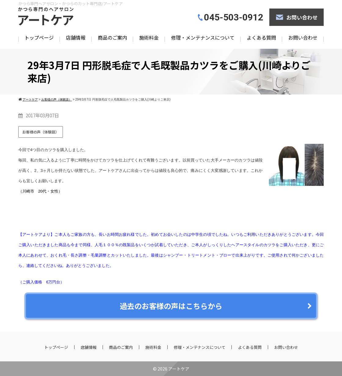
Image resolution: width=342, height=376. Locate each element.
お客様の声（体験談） (40, 131)
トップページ (39, 37)
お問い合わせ (302, 17)
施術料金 (149, 37)
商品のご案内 (112, 37)
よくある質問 (261, 37)
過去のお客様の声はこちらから (171, 305)
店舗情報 (76, 37)
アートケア (178, 369)
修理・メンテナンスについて (203, 37)
